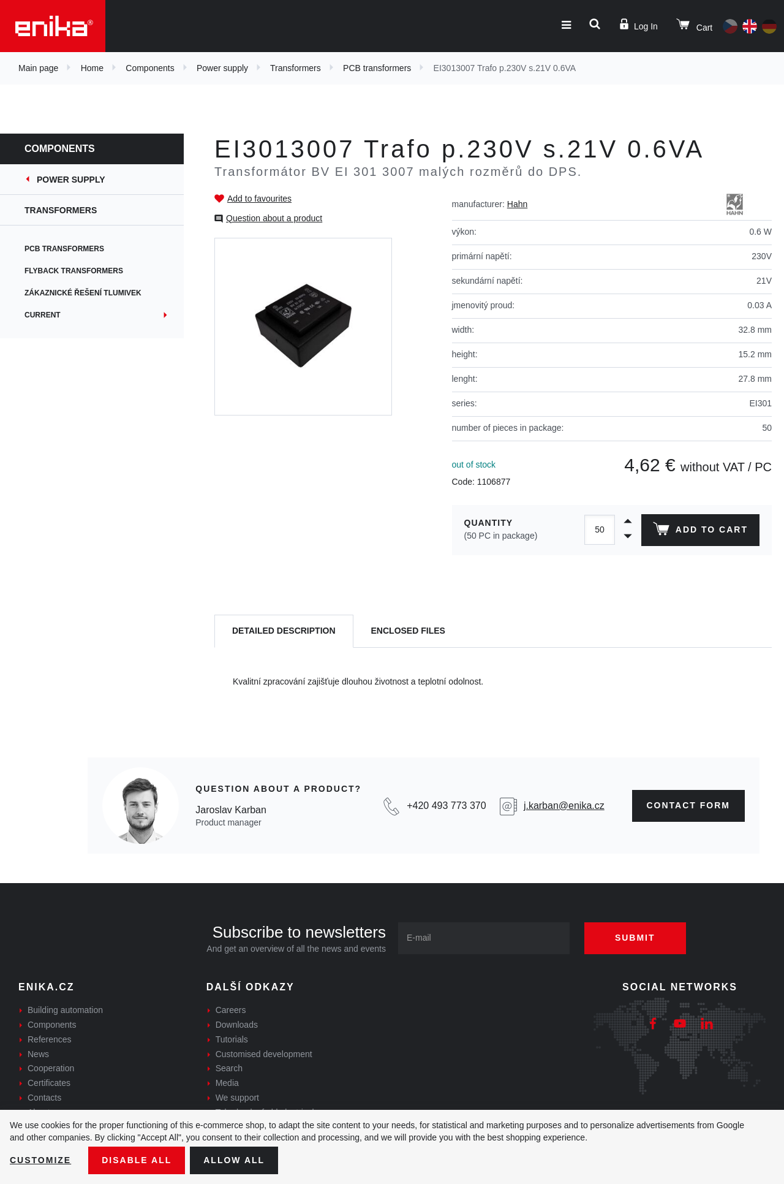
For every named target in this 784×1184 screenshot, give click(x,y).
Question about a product (274, 218)
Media (227, 1083)
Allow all (234, 1160)
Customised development (264, 1054)
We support (237, 1097)
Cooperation (51, 1068)
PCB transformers (377, 68)
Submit (635, 938)
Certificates (49, 1083)
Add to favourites (259, 198)
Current (42, 315)
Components (150, 68)
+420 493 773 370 (446, 805)
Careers (231, 1010)
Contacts (44, 1097)
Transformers (295, 68)
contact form (689, 805)
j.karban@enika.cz (564, 805)
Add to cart (700, 531)
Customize (40, 1160)
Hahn (517, 204)
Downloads (237, 1025)
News (38, 1054)
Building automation (65, 1010)
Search (229, 1068)
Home (92, 68)
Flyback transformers (73, 271)
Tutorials (232, 1039)
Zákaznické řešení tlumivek (82, 293)
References (50, 1039)
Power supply (222, 68)
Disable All (137, 1160)
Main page (38, 68)
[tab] (283, 631)
